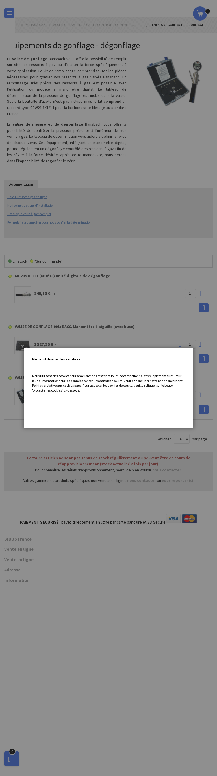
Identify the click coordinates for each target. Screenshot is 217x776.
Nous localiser (16, 555)
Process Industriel (19, 636)
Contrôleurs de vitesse (23, 589)
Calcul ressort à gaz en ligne (27, 197)
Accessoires (14, 601)
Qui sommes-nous (19, 549)
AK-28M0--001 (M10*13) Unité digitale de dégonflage (62, 275)
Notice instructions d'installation (31, 205)
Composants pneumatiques (27, 608)
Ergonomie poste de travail (27, 630)
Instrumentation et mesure (26, 642)
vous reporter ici (177, 480)
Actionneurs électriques (24, 648)
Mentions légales (18, 729)
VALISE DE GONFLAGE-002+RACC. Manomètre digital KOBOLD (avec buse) (80, 377)
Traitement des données (25, 735)
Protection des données (24, 742)
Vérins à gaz (36, 25)
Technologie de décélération (28, 583)
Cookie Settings (21, 757)
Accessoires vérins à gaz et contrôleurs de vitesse (94, 25)
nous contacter (166, 470)
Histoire (11, 561)
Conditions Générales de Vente (30, 723)
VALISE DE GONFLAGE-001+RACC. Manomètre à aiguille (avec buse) (74, 326)
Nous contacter (17, 748)
